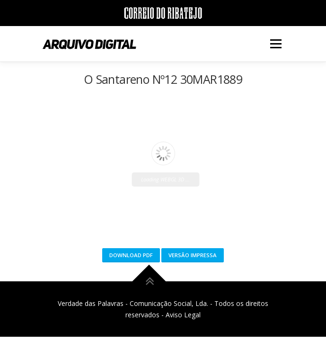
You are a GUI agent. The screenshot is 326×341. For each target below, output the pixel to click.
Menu (275, 44)
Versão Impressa (192, 255)
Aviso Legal (183, 314)
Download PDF (131, 255)
